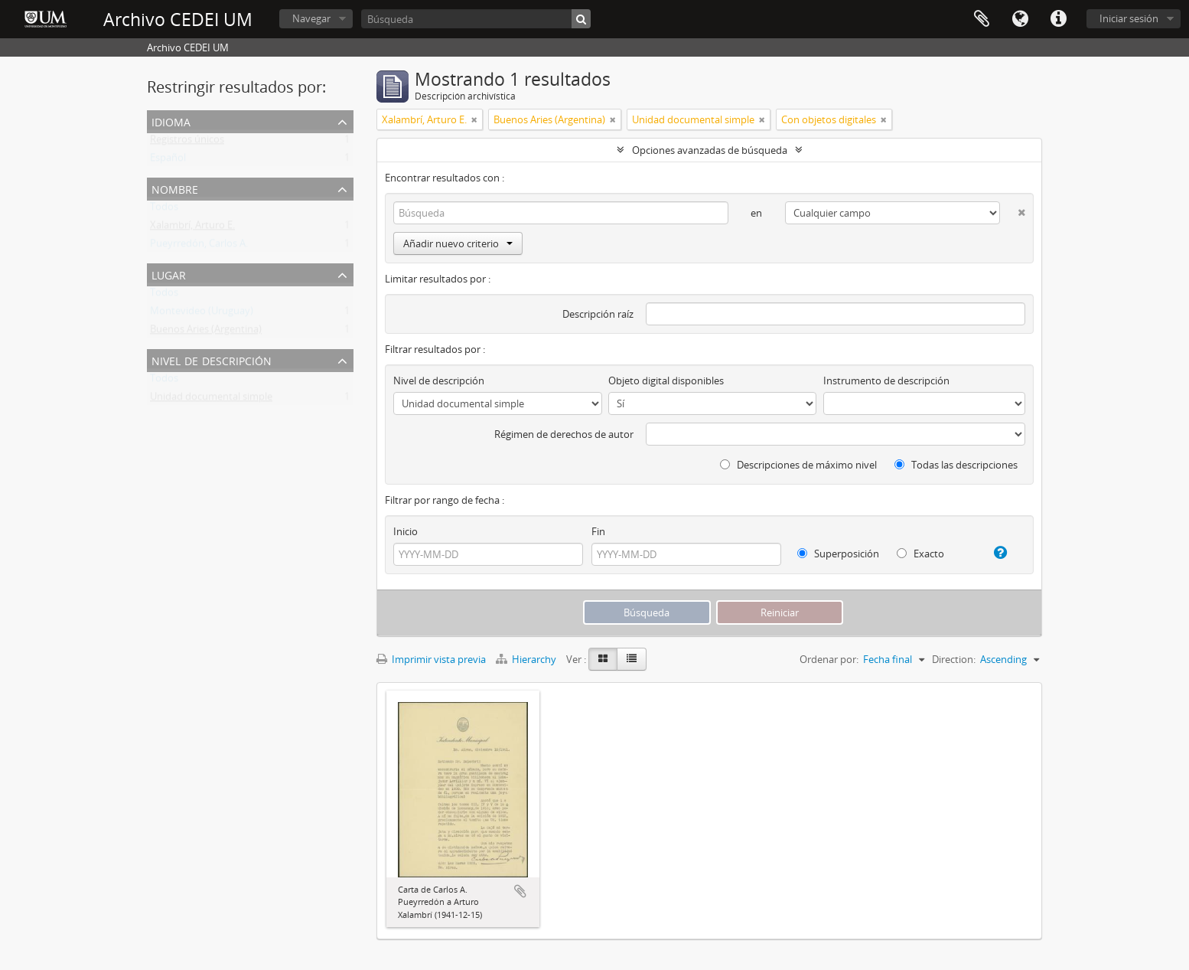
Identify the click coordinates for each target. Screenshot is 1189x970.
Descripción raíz (598, 314)
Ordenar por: (829, 659)
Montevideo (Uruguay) (201, 314)
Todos (164, 210)
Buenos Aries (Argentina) (206, 332)
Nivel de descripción (211, 359)
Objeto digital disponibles (666, 380)
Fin (598, 531)
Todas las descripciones (956, 465)
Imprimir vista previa (431, 659)
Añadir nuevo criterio (458, 243)
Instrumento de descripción (886, 380)
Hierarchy (527, 659)
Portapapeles (982, 19)
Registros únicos (187, 142)
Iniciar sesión (1128, 18)
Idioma (1020, 19)
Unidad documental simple (211, 400)
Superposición (838, 553)
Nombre (174, 188)
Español (168, 161)
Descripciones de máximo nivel (798, 465)
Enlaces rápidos (1058, 19)
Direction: (954, 659)
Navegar (311, 18)
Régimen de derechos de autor (564, 434)
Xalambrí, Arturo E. (192, 228)
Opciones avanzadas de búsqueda (709, 150)
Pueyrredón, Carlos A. (199, 246)
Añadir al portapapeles (520, 891)
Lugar (168, 273)
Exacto (920, 553)
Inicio (405, 531)
